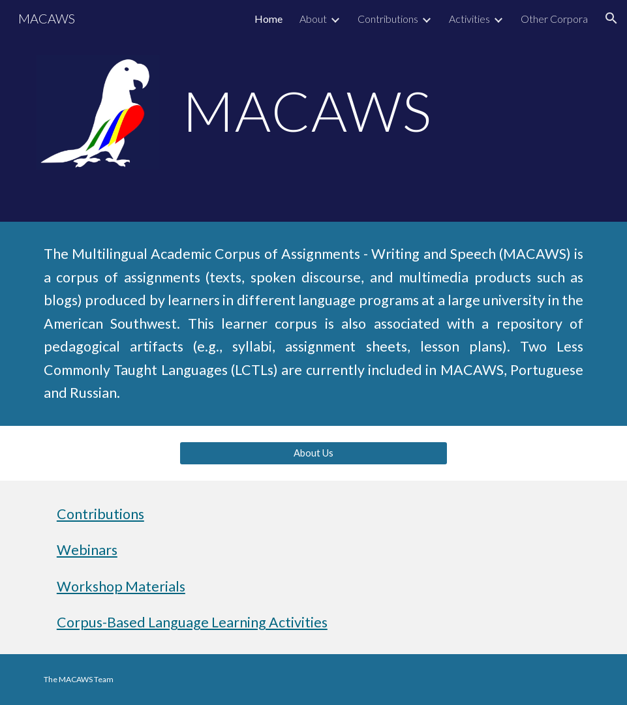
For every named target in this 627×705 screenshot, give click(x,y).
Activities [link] (469, 18)
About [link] (313, 18)
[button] (611, 18)
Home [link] (268, 18)
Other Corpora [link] (554, 18)
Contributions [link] (388, 18)
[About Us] (313, 453)
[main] (313, 110)
